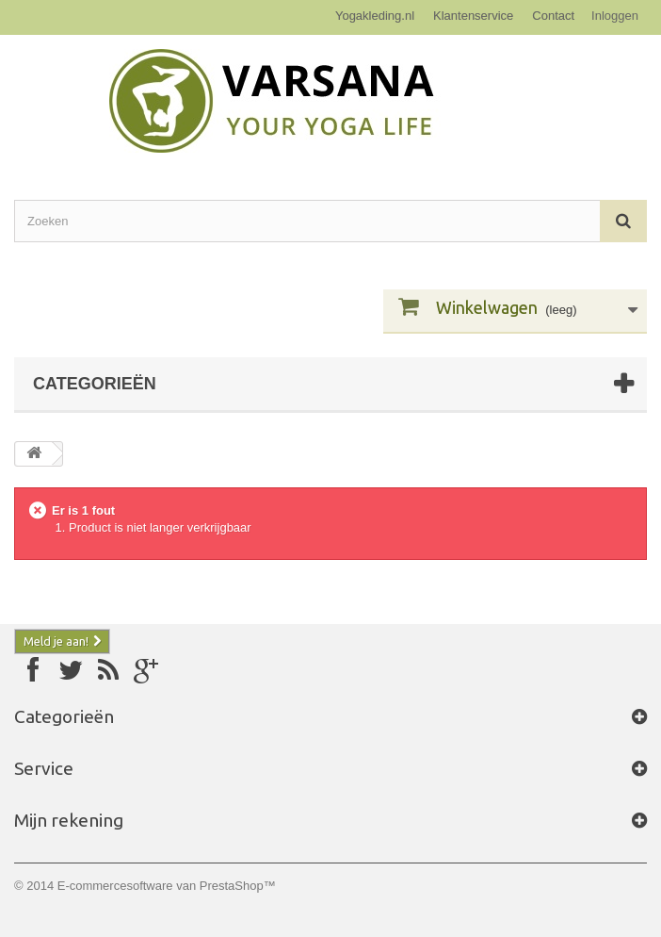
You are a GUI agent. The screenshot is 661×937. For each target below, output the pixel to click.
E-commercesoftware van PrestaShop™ (166, 886)
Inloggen (614, 15)
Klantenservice (473, 15)
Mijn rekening (68, 820)
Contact (553, 15)
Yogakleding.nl (374, 15)
